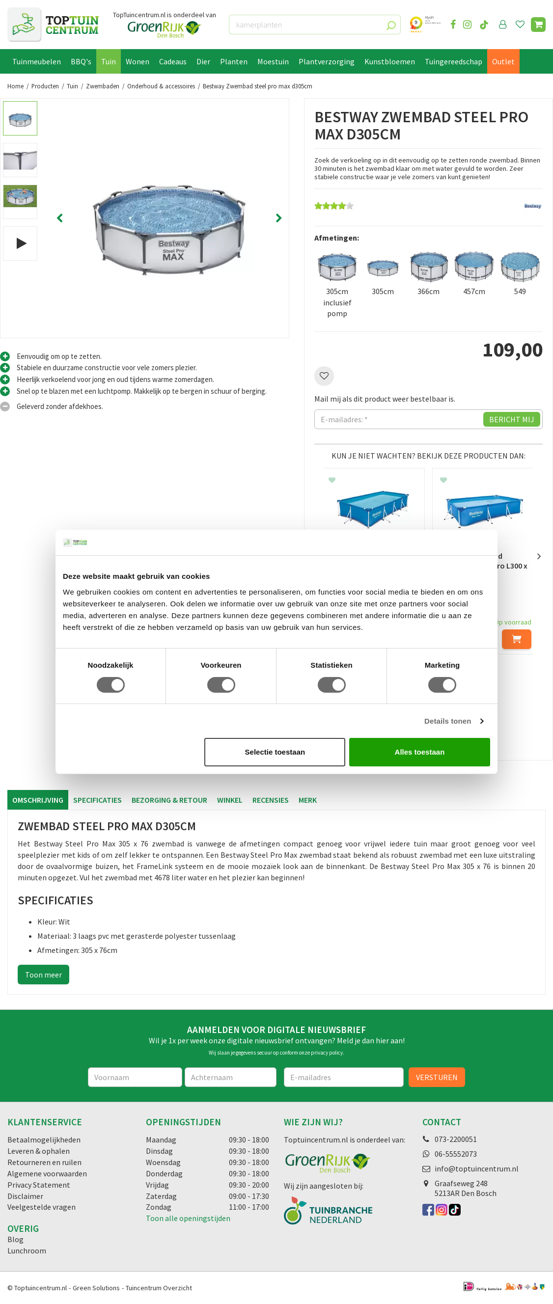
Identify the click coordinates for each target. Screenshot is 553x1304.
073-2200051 (456, 1139)
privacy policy (327, 1052)
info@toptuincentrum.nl (477, 1168)
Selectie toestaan (275, 752)
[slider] (334, 206)
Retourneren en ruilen (44, 1162)
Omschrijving (37, 800)
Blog (15, 1239)
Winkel (230, 800)
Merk (308, 800)
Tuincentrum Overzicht (159, 1287)
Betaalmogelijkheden (44, 1139)
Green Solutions (96, 1287)
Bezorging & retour (169, 800)
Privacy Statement (38, 1185)
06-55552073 (456, 1154)
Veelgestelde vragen (41, 1207)
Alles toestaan (420, 752)
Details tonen (447, 721)
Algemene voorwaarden (47, 1173)
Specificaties (97, 800)
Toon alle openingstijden (188, 1218)
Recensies (270, 800)
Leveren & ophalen (38, 1151)
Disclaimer (25, 1196)
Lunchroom (26, 1250)
